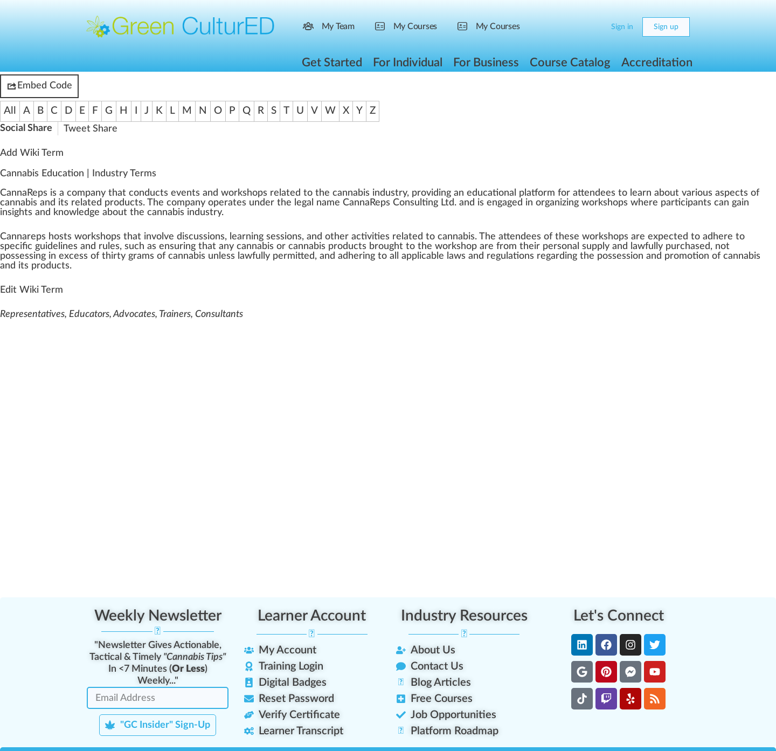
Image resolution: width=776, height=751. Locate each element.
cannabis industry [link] (369, 193)
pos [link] (7, 256)
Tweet (77, 129)
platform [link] (537, 193)
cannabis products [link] (327, 246)
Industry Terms (124, 173)
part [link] (671, 203)
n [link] (141, 193)
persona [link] (560, 246)
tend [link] (592, 193)
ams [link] (145, 256)
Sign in (622, 27)
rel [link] (275, 193)
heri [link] (356, 256)
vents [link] (188, 193)
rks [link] (600, 203)
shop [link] (252, 193)
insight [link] (14, 212)
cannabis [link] (18, 203)
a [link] (61, 193)
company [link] (86, 193)
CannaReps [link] (23, 193)
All (10, 111)
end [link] (518, 237)
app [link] (409, 256)
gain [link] (740, 203)
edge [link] (89, 212)
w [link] (224, 193)
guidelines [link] (56, 246)
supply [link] (595, 246)
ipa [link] (691, 203)
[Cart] (593, 27)
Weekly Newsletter (157, 615)
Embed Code (39, 86)
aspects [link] (731, 193)
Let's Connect (618, 615)
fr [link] (499, 246)
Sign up (666, 27)
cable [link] (432, 256)
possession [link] (620, 256)
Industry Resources (464, 615)
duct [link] (154, 193)
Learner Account (312, 615)
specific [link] (16, 246)
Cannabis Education (42, 173)
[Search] (572, 27)
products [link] (124, 203)
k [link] (240, 193)
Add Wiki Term (32, 153)
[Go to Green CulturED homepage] (180, 26)
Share (105, 129)
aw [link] (639, 246)
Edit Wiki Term (31, 290)
